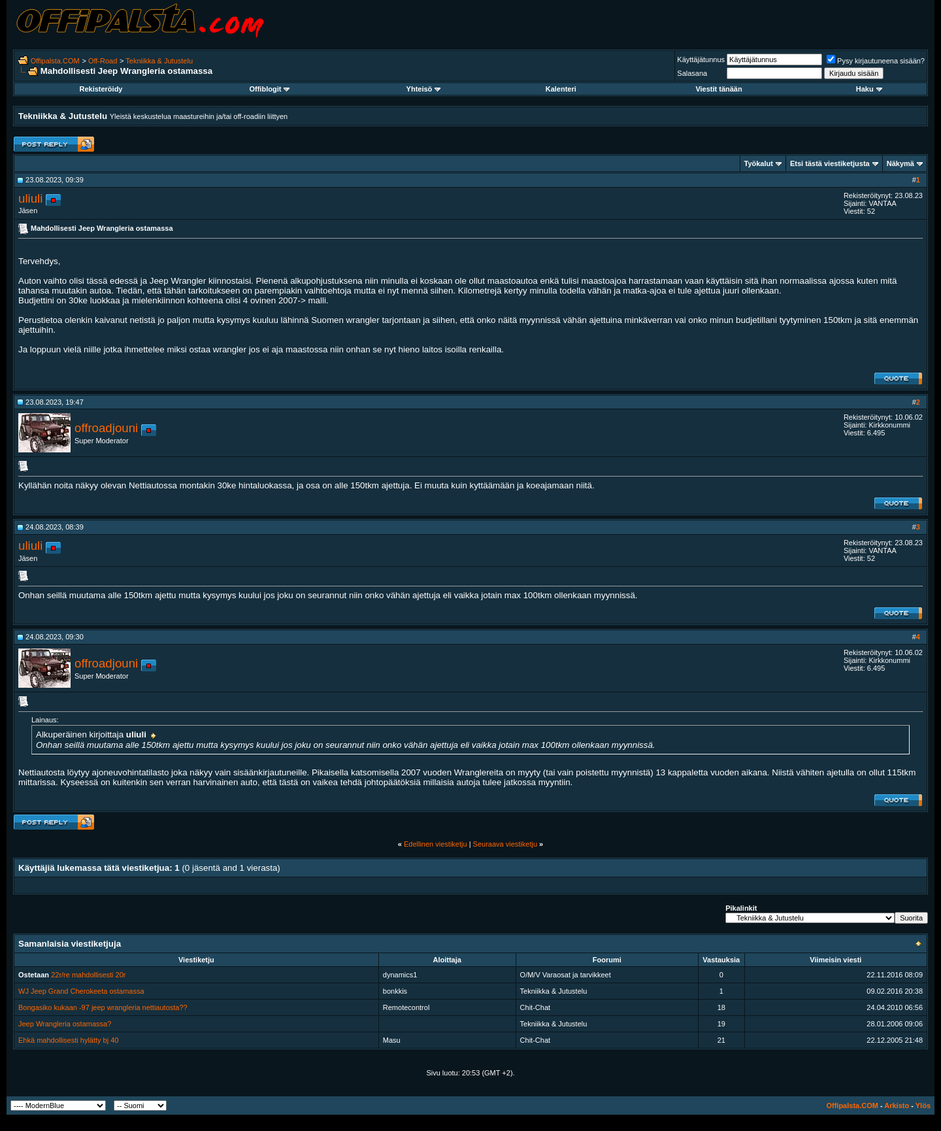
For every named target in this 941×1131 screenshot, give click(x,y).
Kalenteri (561, 89)
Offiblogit (269, 89)
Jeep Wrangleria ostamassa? (64, 1024)
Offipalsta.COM (55, 61)
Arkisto (896, 1105)
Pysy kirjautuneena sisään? (876, 61)
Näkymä (900, 163)
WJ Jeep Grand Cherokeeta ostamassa (81, 991)
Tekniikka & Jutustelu (159, 61)
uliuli (30, 198)
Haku (869, 89)
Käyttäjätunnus (701, 59)
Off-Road (102, 61)
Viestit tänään (718, 89)
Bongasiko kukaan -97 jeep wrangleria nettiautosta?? (103, 1007)
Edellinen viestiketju (435, 844)
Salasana (692, 73)
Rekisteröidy (100, 89)
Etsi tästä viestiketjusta (830, 163)
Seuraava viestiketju (505, 844)
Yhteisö (423, 89)
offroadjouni (106, 428)
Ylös (923, 1105)
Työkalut (758, 163)
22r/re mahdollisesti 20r (88, 975)
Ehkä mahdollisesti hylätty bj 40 (68, 1040)
